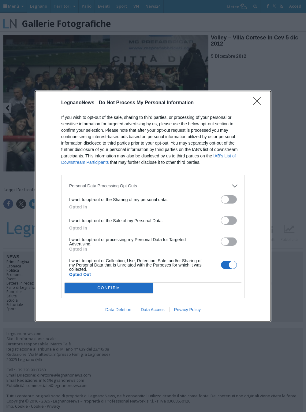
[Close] (259, 103)
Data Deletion (118, 309)
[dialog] (153, 206)
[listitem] (153, 186)
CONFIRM (108, 287)
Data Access (153, 309)
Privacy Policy (187, 309)
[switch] (229, 199)
